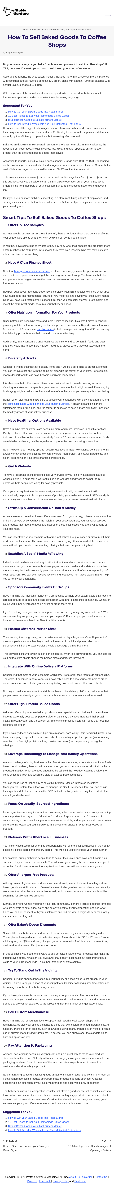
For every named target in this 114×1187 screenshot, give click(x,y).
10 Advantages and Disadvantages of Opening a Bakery (85, 1145)
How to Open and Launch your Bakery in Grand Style (28, 1145)
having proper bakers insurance (32, 271)
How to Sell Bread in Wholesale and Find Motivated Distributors (44, 124)
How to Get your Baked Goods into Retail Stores (35, 111)
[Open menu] (108, 13)
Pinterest (32, 1181)
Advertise (87, 1177)
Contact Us (101, 1177)
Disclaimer (80, 1181)
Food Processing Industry (61, 29)
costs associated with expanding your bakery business (38, 403)
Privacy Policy (61, 1181)
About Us (74, 1177)
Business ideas (39, 29)
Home (26, 29)
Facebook (45, 1181)
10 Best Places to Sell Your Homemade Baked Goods (38, 115)
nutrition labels (45, 329)
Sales (88, 29)
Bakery (79, 29)
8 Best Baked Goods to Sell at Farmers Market (35, 119)
